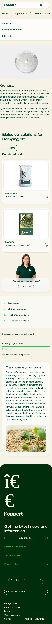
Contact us (26, 286)
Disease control (42, 13)
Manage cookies (11, 603)
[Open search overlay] (42, 5)
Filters (10, 148)
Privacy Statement (12, 607)
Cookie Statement (12, 615)
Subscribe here (33, 538)
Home (5, 13)
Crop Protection (21, 13)
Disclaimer (8, 611)
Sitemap (7, 619)
